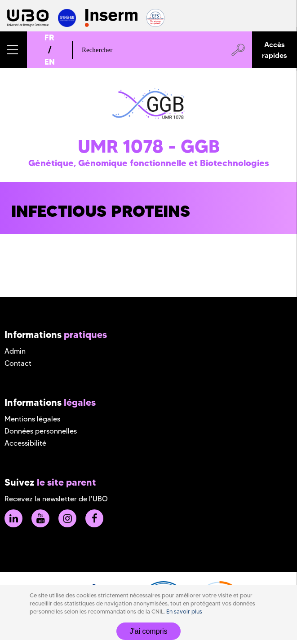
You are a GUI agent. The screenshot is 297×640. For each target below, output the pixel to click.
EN (49, 62)
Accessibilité (25, 443)
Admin (15, 351)
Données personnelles (40, 431)
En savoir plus (184, 611)
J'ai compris (149, 631)
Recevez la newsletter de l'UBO (56, 499)
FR (49, 37)
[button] (13, 49)
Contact (17, 363)
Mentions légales (32, 419)
